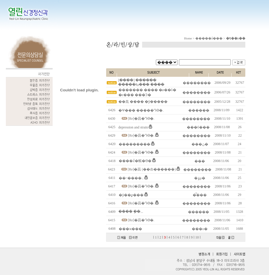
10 (197, 237)
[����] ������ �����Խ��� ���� (141, 82)
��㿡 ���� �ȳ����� (143, 102)
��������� (134, 144)
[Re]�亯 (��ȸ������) (152, 169)
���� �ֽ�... (130, 212)
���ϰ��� (130, 229)
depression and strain (133, 127)
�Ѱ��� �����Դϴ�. (140, 110)
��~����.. (131, 178)
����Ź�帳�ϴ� (135, 161)
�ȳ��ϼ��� (131, 195)
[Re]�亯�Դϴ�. (141, 118)
